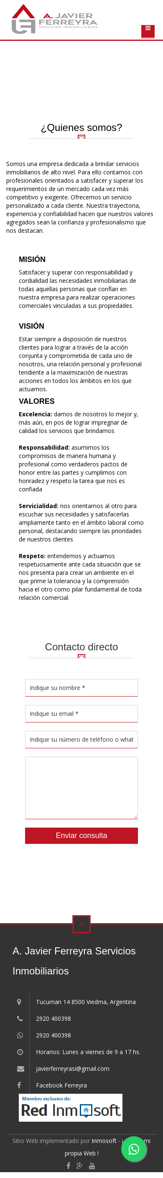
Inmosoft (104, 1141)
